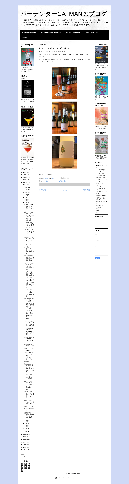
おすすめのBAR (101, 175)
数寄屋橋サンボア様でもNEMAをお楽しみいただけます (29, 331)
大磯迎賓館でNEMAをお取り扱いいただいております (29, 225)
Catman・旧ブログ (92, 32)
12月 (26, 187)
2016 (25, 444)
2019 (25, 437)
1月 (26, 431)
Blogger (73, 478)
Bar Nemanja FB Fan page (51, 32)
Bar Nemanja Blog (73, 32)
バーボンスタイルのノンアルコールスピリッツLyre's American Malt (29, 385)
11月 (26, 190)
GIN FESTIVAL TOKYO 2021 (29, 345)
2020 (25, 434)
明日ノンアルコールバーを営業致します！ (29, 402)
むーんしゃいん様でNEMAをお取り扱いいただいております (29, 266)
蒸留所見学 (99, 205)
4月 (26, 423)
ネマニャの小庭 (29, 406)
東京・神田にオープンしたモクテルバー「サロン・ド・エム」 (29, 356)
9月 (26, 195)
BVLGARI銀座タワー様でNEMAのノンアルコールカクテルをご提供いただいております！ (29, 303)
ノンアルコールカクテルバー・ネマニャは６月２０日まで (29, 293)
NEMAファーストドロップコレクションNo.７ (29, 239)
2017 (25, 442)
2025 (25, 174)
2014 (25, 449)
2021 (25, 185)
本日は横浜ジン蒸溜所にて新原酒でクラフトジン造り (29, 258)
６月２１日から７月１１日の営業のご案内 (29, 273)
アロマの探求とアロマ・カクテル (101, 170)
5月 (26, 421)
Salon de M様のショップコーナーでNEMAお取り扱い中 (29, 323)
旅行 (97, 212)
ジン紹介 (99, 186)
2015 (25, 447)
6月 (26, 202)
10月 (26, 192)
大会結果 (99, 208)
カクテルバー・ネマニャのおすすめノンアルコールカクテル (29, 395)
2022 (25, 182)
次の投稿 (42, 190)
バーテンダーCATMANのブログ (64, 13)
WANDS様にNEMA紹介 (28, 377)
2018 (25, 439)
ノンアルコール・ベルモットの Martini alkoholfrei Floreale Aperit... (29, 314)
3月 (26, 426)
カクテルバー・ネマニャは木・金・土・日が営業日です (29, 250)
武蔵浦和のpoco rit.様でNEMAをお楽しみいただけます (29, 415)
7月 (26, 200)
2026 (25, 172)
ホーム (64, 190)
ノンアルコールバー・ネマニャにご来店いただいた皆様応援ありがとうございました (29, 282)
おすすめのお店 (101, 177)
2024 (25, 177)
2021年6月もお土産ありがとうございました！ (29, 207)
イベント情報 (100, 173)
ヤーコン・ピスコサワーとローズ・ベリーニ (29, 232)
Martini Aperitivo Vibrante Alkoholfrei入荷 (29, 339)
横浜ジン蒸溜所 (101, 195)
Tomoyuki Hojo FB (29, 32)
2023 (25, 180)
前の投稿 (86, 190)
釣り (97, 210)
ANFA (24, 457)
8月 (26, 197)
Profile (24, 38)
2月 (26, 428)
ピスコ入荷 (27, 244)
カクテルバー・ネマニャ (50, 181)
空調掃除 (27, 361)
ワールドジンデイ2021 (29, 349)
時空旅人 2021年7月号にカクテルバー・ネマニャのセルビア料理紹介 (29, 368)
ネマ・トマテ (28, 374)
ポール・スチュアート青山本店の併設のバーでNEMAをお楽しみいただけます (29, 216)
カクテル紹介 (62, 181)
